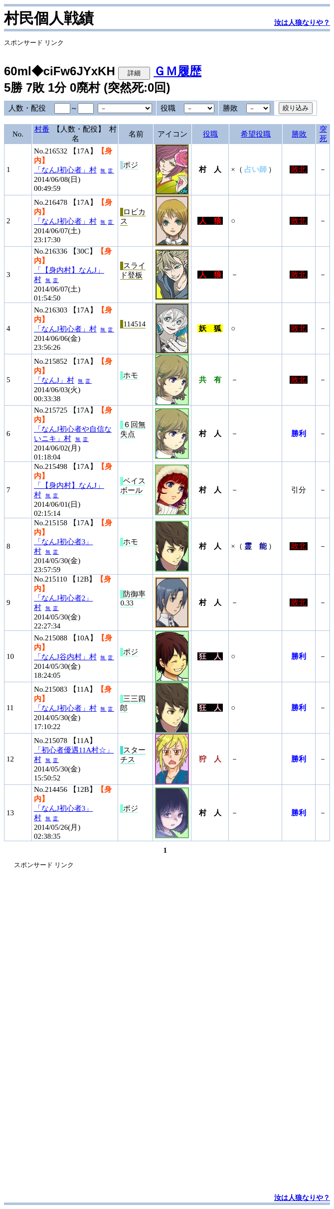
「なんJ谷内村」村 (65, 657)
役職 (210, 134)
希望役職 (256, 134)
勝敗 (299, 134)
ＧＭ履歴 (177, 71)
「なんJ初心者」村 (65, 170)
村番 (41, 129)
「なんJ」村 (54, 380)
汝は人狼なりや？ (302, 22)
